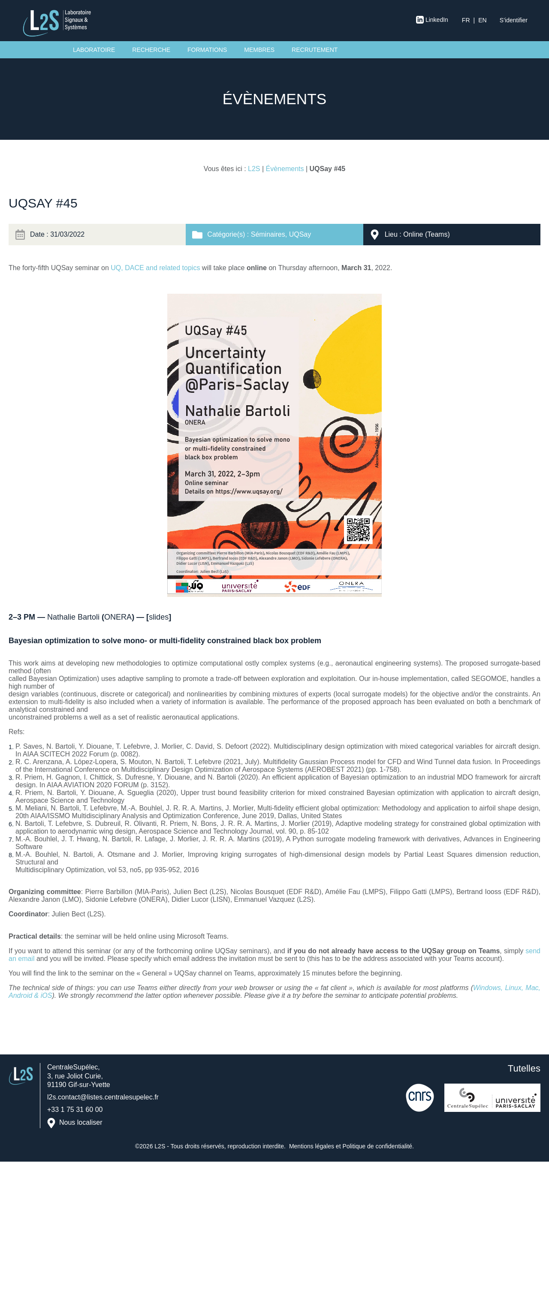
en (482, 20)
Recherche (151, 49)
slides (159, 617)
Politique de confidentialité (377, 1146)
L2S (254, 168)
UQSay (300, 234)
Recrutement (315, 49)
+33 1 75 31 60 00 (75, 1109)
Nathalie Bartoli (73, 617)
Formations (207, 49)
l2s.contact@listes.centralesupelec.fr (103, 1097)
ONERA (118, 617)
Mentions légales (311, 1146)
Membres (259, 49)
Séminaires (268, 234)
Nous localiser (80, 1122)
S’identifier (514, 20)
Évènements (285, 168)
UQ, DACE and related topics (155, 267)
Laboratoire (94, 49)
